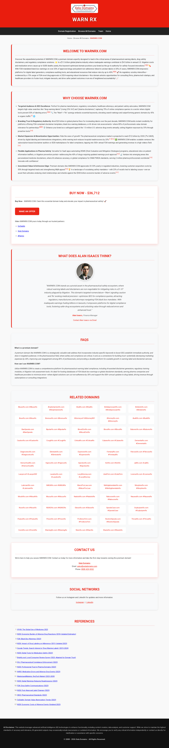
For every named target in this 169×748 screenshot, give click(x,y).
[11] (110, 142)
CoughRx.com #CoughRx (56, 443)
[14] (118, 156)
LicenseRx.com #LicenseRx (141, 477)
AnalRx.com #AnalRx (84, 410)
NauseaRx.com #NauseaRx (141, 499)
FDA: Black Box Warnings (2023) (29, 641)
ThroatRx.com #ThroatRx (141, 522)
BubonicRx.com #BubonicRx (141, 432)
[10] (31, 133)
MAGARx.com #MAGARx (56, 488)
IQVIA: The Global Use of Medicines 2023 (32, 632)
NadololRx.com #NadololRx (84, 499)
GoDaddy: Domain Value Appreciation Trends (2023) (36, 702)
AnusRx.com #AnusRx (27, 421)
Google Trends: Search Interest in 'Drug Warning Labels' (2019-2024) (42, 651)
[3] (114, 72)
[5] (48, 115)
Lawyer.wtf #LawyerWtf (27, 477)
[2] (147, 65)
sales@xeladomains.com (87, 569)
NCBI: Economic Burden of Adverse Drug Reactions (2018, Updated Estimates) (46, 637)
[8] (40, 130)
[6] (49, 115)
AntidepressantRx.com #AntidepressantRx (113, 411)
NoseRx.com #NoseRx (28, 510)
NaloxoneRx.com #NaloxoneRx (112, 500)
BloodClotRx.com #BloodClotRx (84, 433)
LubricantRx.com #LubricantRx (27, 489)
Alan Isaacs (77, 318)
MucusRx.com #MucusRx (56, 499)
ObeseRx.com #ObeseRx (84, 510)
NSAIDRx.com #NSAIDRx (56, 510)
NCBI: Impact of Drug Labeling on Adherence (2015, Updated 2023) (42, 646)
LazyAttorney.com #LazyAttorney (84, 478)
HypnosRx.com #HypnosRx (56, 465)
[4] (115, 72)
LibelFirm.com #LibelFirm (113, 477)
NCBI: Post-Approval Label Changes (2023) (33, 693)
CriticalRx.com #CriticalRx (84, 443)
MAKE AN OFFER (27, 214)
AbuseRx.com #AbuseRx (27, 410)
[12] (113, 142)
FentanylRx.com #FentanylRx (113, 455)
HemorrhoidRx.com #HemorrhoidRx (27, 466)
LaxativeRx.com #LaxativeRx (56, 478)
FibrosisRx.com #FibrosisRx (141, 454)
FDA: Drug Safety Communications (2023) (32, 688)
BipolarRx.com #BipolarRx (56, 432)
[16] (66, 171)
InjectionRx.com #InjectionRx (84, 466)
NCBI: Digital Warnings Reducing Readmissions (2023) (37, 684)
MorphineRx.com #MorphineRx (141, 489)
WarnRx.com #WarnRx (84, 533)
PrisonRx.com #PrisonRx (56, 522)
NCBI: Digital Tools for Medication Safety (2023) (35, 656)
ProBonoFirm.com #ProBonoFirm (84, 523)
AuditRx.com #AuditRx (141, 421)
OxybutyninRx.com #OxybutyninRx (141, 511)
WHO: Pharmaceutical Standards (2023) (32, 698)
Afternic (21, 238)
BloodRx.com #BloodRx (113, 432)
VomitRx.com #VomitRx (27, 533)
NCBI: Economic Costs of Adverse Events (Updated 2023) (39, 707)
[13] (19, 148)
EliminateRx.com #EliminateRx (56, 455)
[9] (42, 130)
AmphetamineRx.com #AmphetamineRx (56, 411)
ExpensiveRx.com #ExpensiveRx (84, 455)
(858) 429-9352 (87, 572)
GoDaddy (21, 229)
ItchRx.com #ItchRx (113, 465)
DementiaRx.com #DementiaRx (141, 444)
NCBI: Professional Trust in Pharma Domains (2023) (36, 670)
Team (100, 31)
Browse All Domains (87, 31)
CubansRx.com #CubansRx (112, 443)
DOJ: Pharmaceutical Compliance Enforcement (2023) (37, 665)
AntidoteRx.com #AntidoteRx (141, 411)
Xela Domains (23, 234)
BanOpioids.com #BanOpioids (28, 433)
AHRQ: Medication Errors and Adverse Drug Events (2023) (38, 674)
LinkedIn (89, 605)
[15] (151, 160)
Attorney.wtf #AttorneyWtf (84, 421)
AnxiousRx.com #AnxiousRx (56, 421)
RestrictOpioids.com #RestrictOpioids (113, 523)
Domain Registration (67, 31)
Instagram (80, 605)
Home (108, 31)
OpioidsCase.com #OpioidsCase (113, 511)
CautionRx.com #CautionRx (27, 443)
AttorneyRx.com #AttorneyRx (113, 422)
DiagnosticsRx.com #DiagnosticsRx (27, 455)
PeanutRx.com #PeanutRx (28, 522)
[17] (117, 175)
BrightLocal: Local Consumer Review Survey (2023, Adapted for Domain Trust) (46, 660)
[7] (32, 118)
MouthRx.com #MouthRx (27, 499)
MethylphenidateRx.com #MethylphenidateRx (113, 489)
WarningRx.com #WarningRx (56, 533)
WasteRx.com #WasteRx (113, 533)
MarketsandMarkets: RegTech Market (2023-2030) (36, 679)
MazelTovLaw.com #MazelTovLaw (84, 489)
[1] (145, 65)
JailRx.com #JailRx (141, 465)
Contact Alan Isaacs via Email (85, 323)
